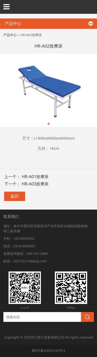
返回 (14, 196)
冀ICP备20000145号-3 (48, 350)
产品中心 (10, 35)
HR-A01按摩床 (35, 176)
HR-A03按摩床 (35, 184)
